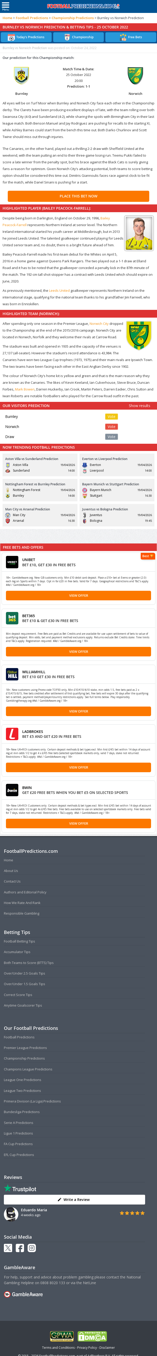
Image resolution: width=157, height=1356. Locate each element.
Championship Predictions (73, 18)
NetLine (89, 1282)
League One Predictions (22, 1079)
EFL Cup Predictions (19, 1154)
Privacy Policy (87, 1347)
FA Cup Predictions (18, 1144)
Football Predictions (32, 18)
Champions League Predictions (28, 1069)
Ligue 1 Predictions (18, 1133)
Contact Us (12, 881)
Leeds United (59, 290)
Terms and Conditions (58, 1347)
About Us (11, 870)
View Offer (78, 595)
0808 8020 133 (52, 1282)
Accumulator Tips (17, 951)
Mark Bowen (25, 389)
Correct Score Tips (18, 994)
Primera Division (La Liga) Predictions (32, 1101)
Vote (111, 416)
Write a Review (73, 1199)
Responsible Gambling (21, 913)
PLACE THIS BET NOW (78, 196)
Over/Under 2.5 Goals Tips (24, 973)
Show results (139, 405)
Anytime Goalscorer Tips (23, 1005)
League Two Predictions (22, 1090)
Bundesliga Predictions (22, 1111)
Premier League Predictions (25, 1047)
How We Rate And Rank (22, 902)
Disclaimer (107, 1347)
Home (7, 18)
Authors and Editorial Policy (25, 892)
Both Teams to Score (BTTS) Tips (29, 962)
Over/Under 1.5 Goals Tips (24, 984)
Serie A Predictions (18, 1122)
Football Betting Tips (19, 941)
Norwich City (99, 323)
